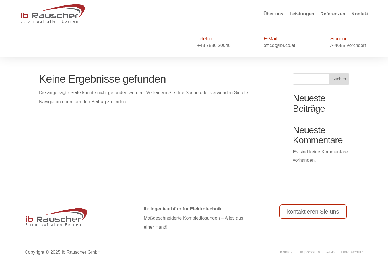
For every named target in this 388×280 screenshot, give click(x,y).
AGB (330, 252)
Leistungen (302, 13)
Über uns (273, 13)
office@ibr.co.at (279, 45)
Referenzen (333, 13)
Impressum (310, 252)
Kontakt (360, 13)
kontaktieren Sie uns (313, 211)
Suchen (339, 79)
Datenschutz (352, 252)
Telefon (204, 39)
